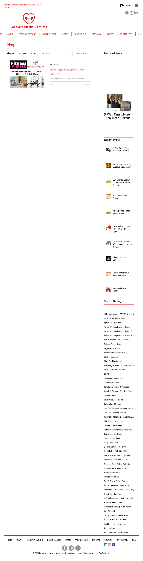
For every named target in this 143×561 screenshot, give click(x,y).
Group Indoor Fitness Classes (116, 516)
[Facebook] (127, 13)
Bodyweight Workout (113, 366)
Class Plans (118, 421)
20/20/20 (124, 314)
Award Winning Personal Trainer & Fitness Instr (119, 331)
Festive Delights (123, 464)
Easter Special (110, 455)
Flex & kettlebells (111, 486)
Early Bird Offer (121, 451)
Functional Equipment (113, 503)
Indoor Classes (110, 528)
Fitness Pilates (110, 468)
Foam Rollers (125, 486)
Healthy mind (109, 524)
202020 (107, 318)
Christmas (108, 421)
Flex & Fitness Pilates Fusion (115, 481)
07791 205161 (104, 553)
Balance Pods (109, 344)
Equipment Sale (123, 455)
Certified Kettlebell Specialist (115, 413)
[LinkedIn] (136, 13)
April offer (108, 323)
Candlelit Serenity (111, 396)
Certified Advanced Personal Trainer (118, 408)
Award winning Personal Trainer (117, 340)
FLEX (125, 460)
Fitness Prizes (122, 468)
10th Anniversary (111, 314)
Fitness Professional (112, 473)
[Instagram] (131, 13)
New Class (45, 53)
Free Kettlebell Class (27, 53)
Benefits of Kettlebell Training (116, 353)
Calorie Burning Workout (114, 378)
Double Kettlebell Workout (115, 447)
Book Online (128, 366)
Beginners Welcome (112, 349)
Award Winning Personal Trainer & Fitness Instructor (119, 336)
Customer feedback (112, 438)
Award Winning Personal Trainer (117, 327)
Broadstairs (120, 370)
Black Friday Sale (111, 357)
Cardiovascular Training (113, 400)
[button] (136, 5)
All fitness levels (118, 318)
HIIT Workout (121, 520)
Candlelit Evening (111, 391)
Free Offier (108, 494)
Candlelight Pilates (111, 383)
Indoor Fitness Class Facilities (116, 533)
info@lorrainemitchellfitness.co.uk (19, 5)
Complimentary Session (114, 434)
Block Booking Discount (114, 361)
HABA (106, 520)
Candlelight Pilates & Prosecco (116, 387)
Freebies (117, 494)
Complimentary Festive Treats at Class (119, 430)
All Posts (10, 53)
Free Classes (119, 490)
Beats (119, 344)
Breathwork (109, 370)
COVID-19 (108, 374)
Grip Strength (109, 511)
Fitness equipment (111, 477)
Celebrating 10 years (112, 404)
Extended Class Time (112, 460)
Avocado (117, 323)
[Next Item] (129, 102)
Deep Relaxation (111, 443)
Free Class (108, 490)
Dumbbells (108, 451)
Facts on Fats (109, 464)
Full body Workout (112, 498)
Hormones (121, 524)
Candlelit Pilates (126, 391)
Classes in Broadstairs (113, 426)
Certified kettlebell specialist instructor (119, 417)
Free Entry (129, 490)
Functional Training (112, 507)
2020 (131, 314)
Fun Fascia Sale (127, 498)
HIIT (112, 520)
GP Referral (126, 507)
